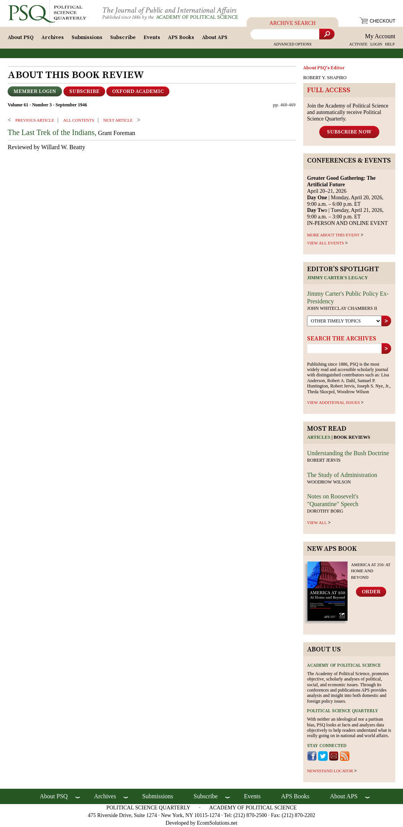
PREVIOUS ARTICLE (34, 120)
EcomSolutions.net (217, 823)
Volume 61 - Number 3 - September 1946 (47, 104)
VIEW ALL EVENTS (325, 243)
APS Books (181, 37)
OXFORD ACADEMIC (138, 91)
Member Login (34, 91)
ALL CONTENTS (78, 120)
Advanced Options (292, 44)
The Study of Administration (342, 475)
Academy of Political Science (197, 17)
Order (371, 591)
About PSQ (21, 37)
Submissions (87, 37)
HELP (390, 44)
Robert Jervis (324, 460)
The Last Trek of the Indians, (52, 132)
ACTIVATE (358, 44)
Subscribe (123, 37)
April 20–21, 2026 (341, 184)
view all (317, 522)
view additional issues (333, 402)
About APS (214, 37)
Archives (52, 37)
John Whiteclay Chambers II (342, 308)
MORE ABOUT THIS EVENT (333, 235)
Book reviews (352, 437)
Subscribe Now (349, 132)
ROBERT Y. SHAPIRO (324, 77)
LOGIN (376, 44)
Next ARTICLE (118, 120)
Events (151, 37)
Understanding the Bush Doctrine (348, 453)
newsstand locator (330, 770)
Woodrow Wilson (329, 482)
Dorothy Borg (325, 511)
